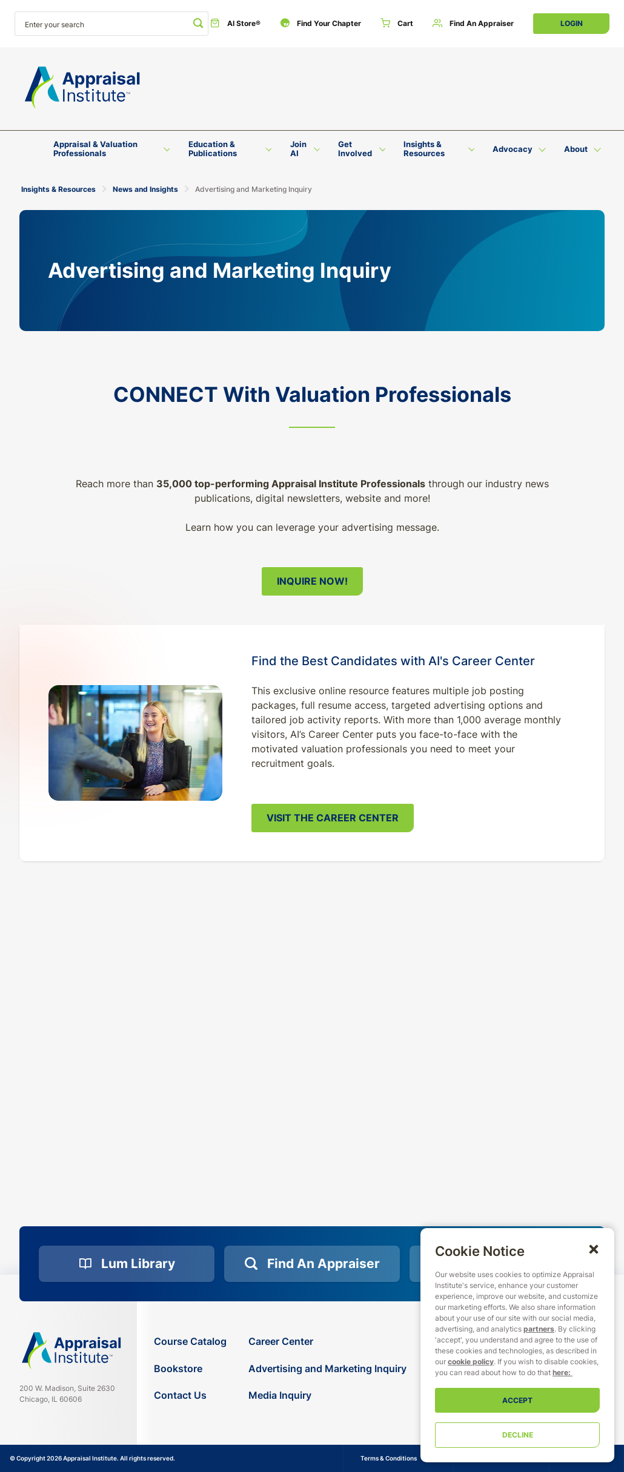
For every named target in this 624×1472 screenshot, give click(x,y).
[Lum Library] (126, 1264)
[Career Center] (327, 1341)
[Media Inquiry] (327, 1395)
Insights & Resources (58, 189)
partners (538, 1328)
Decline (517, 1434)
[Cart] (396, 23)
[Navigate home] (71, 1350)
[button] (594, 1249)
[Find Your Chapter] (320, 23)
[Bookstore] (190, 1369)
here (560, 1372)
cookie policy (471, 1361)
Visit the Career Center (333, 818)
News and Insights (145, 189)
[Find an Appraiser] (473, 23)
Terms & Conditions (388, 1458)
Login (571, 23)
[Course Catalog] (190, 1341)
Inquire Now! (312, 581)
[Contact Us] (190, 1395)
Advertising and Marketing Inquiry (253, 189)
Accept (517, 1400)
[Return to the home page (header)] (82, 87)
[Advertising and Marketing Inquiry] (327, 1369)
